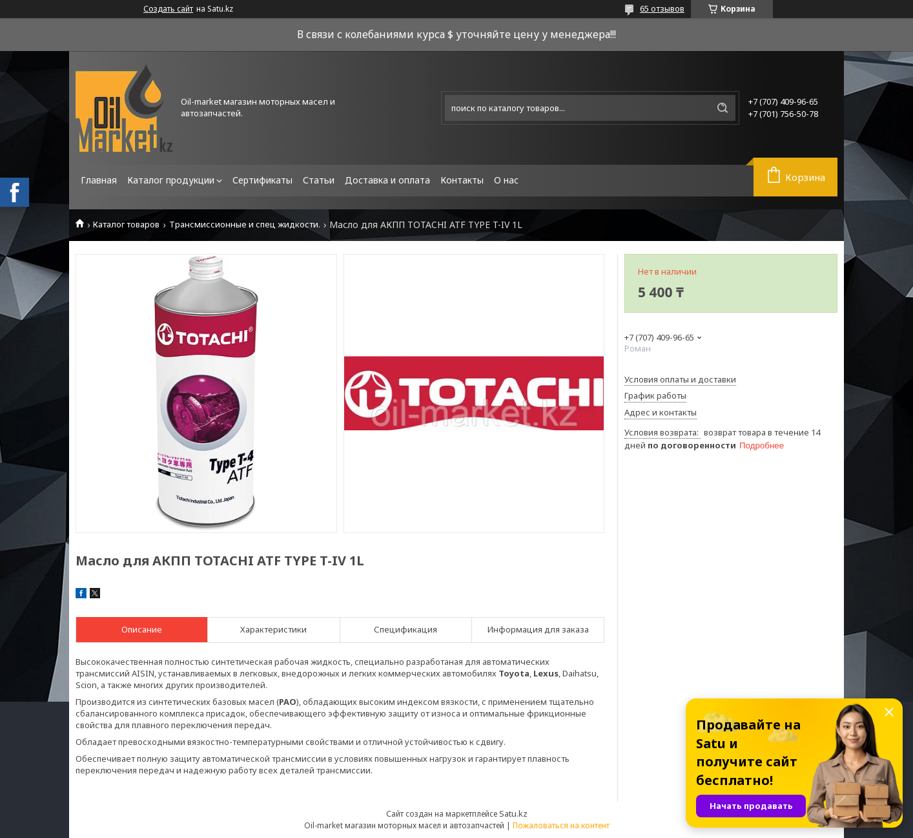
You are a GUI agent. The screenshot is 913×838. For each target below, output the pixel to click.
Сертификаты (262, 180)
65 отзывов (662, 8)
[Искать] (722, 108)
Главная (99, 180)
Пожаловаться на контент (561, 825)
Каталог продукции (170, 180)
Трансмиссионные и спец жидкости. (244, 224)
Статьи (318, 180)
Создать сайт (168, 9)
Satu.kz (513, 813)
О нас (506, 180)
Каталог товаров (126, 224)
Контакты (462, 180)
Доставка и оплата (387, 180)
